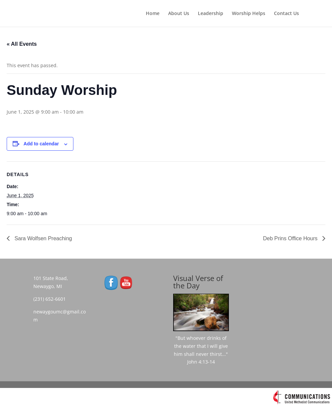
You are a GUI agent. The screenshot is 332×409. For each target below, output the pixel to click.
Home (152, 13)
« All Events (22, 44)
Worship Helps (248, 13)
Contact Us (286, 13)
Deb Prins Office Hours (291, 238)
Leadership (210, 13)
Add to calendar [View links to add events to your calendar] (41, 143)
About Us (178, 13)
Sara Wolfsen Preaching (42, 238)
